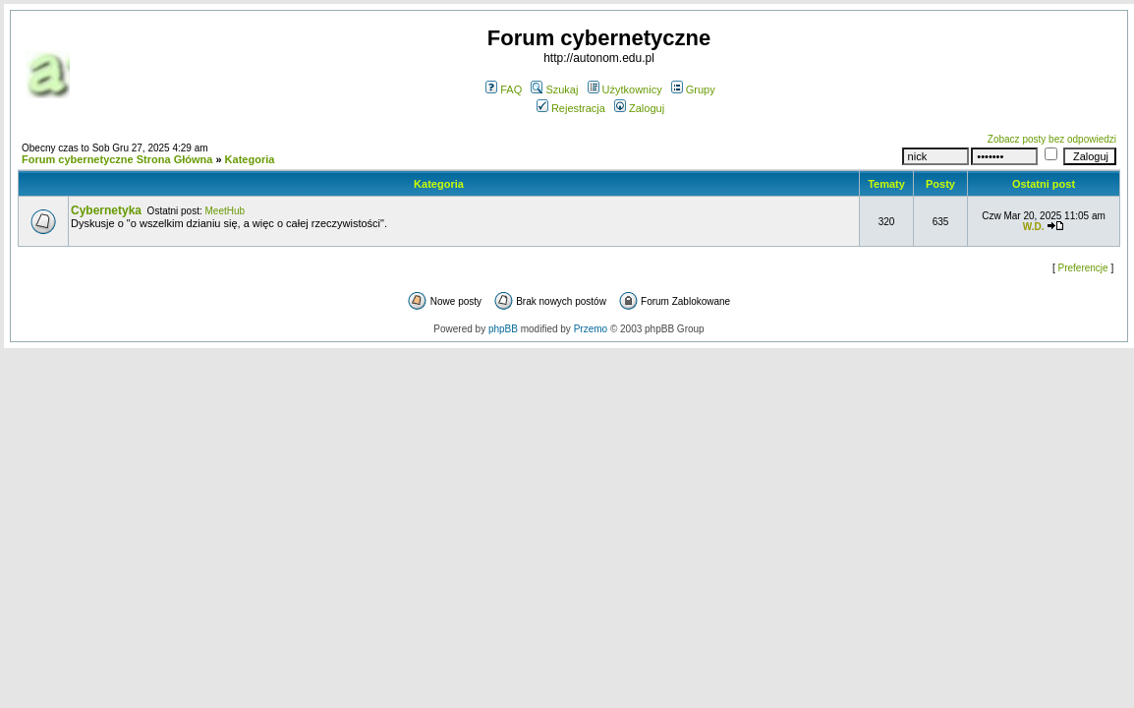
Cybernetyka (106, 210)
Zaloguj (639, 108)
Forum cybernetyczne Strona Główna (117, 159)
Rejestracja (571, 108)
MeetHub (225, 211)
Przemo (590, 329)
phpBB (503, 329)
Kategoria (250, 159)
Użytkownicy (625, 89)
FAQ (503, 89)
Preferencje (1083, 268)
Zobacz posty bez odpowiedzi (1052, 139)
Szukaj (554, 89)
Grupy (693, 89)
